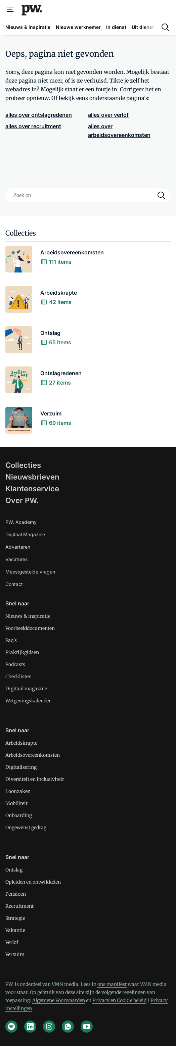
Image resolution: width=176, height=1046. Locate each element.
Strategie (15, 918)
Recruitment (19, 906)
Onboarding (18, 815)
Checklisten (18, 677)
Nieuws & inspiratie (27, 616)
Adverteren (17, 547)
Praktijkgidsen (22, 652)
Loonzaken (18, 791)
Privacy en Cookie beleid (119, 1000)
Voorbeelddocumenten (30, 628)
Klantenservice (32, 488)
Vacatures (16, 559)
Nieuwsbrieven (32, 476)
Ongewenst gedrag (25, 828)
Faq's (11, 640)
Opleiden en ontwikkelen (33, 882)
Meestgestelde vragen (30, 572)
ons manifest (112, 984)
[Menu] (10, 9)
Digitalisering (21, 767)
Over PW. (22, 500)
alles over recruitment (33, 126)
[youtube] (87, 1026)
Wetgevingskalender (28, 701)
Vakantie (15, 930)
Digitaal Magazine (25, 534)
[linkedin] (30, 1026)
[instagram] (49, 1026)
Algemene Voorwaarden (58, 1000)
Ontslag (14, 870)
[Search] (161, 195)
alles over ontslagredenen (38, 114)
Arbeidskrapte (21, 743)
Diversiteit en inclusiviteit (34, 779)
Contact (14, 584)
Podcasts (15, 664)
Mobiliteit (16, 803)
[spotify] (11, 1026)
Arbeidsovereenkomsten (32, 755)
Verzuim (15, 954)
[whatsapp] (68, 1026)
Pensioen (15, 894)
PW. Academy (21, 522)
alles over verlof (108, 114)
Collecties (23, 465)
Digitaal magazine (26, 689)
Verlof (11, 942)
